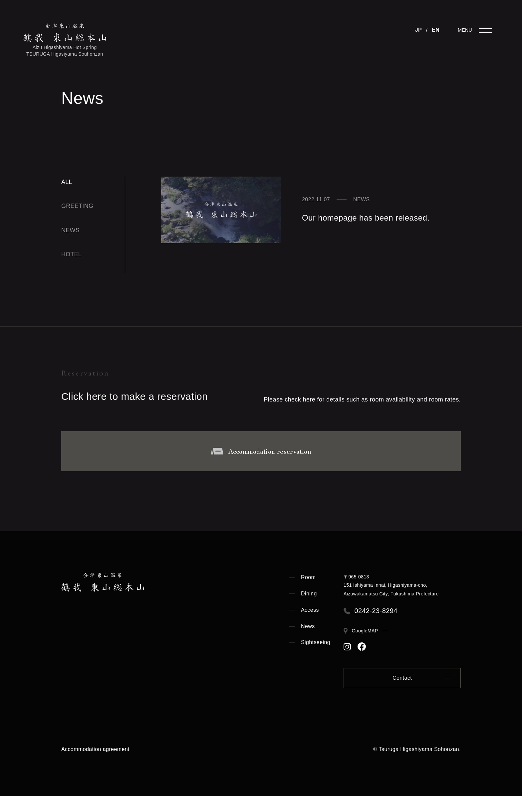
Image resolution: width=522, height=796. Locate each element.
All (66, 182)
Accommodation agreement (95, 749)
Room (308, 577)
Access (310, 610)
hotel (71, 254)
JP (418, 30)
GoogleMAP (366, 631)
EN (435, 30)
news (70, 230)
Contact (402, 678)
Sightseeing (315, 642)
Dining (309, 593)
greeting (77, 206)
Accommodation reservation (261, 451)
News (308, 626)
